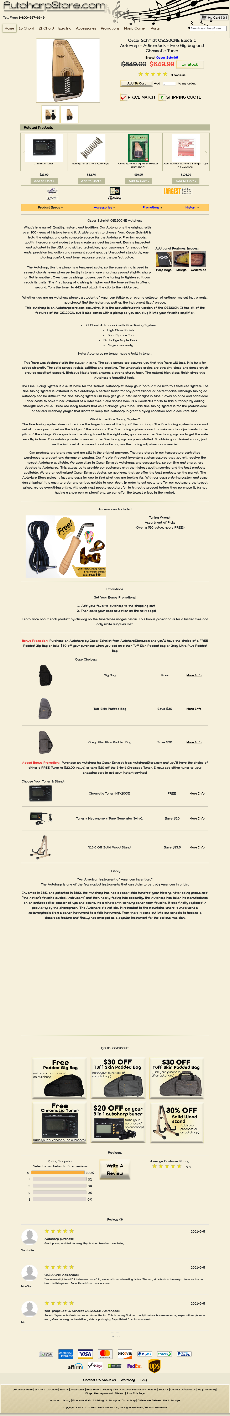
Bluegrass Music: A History (88, 1400)
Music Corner (135, 28)
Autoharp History (60, 1400)
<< (113, 1336)
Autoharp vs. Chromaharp (121, 1400)
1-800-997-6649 (32, 18)
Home (9, 28)
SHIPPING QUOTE (183, 97)
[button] (206, 153)
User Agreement (103, 1393)
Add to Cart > (44, 181)
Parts (155, 28)
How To (152, 1389)
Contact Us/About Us (99, 1380)
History (190, 207)
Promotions (110, 28)
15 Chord (26, 28)
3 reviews (178, 75)
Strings (181, 270)
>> (118, 1336)
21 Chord (46, 28)
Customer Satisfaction (133, 1389)
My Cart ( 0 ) (217, 18)
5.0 (188, 1167)
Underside (198, 270)
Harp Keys (164, 270)
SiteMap (119, 1393)
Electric (64, 28)
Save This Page (135, 1393)
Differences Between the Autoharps (159, 1400)
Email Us (163, 1389)
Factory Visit (110, 1389)
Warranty (128, 1380)
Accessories (86, 28)
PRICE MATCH (141, 97)
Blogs (88, 1393)
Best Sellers (94, 1389)
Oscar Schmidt (167, 58)
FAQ (144, 1380)
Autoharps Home (23, 1389)
